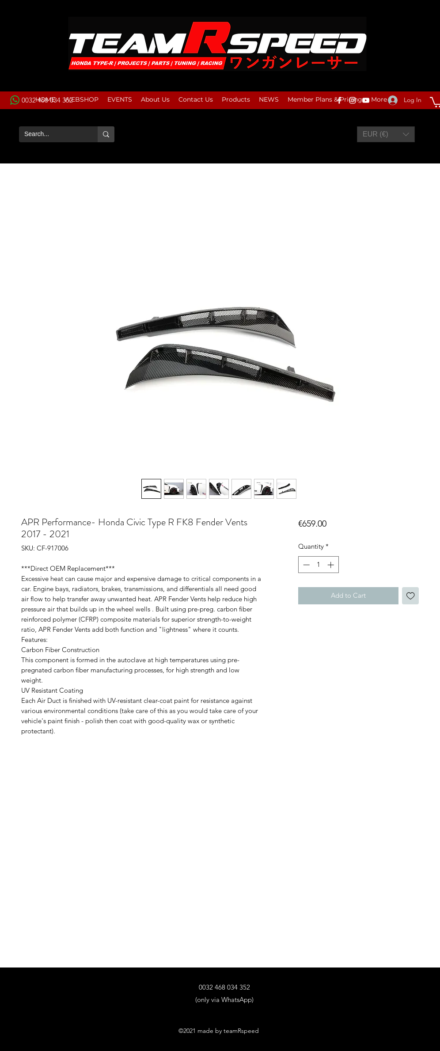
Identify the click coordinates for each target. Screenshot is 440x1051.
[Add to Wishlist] (410, 595)
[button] (386, 134)
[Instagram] (352, 100)
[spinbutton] (318, 565)
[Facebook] (339, 100)
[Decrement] (305, 565)
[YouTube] (365, 100)
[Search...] (51, 134)
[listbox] (386, 134)
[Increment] (332, 565)
